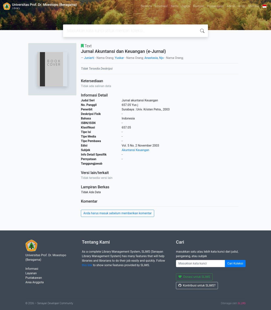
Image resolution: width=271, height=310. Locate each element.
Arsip (241, 6)
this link (87, 265)
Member (253, 6)
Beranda (146, 6)
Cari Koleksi (235, 263)
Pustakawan (215, 6)
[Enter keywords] (200, 263)
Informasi (161, 6)
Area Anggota (34, 282)
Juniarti (89, 58)
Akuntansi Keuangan (135, 150)
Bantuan (198, 6)
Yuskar (119, 58)
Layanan (31, 273)
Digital (185, 6)
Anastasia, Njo (154, 58)
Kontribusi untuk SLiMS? (196, 285)
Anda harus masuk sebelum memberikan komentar (117, 213)
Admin (231, 6)
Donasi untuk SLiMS (194, 277)
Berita (175, 6)
